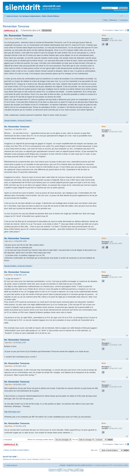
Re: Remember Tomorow (18, 35)
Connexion (124, 20)
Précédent (8, 439)
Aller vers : (94, 450)
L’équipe (62, 465)
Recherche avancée (121, 10)
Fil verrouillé (11, 30)
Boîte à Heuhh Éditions (50, 16)
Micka (10, 129)
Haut (127, 122)
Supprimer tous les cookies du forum (79, 465)
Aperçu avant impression (121, 15)
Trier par (83, 439)
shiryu (10, 39)
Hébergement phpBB (77, 471)
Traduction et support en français (58, 471)
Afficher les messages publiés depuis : (49, 439)
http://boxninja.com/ (12, 412)
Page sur (118, 30)
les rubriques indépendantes (30, 16)
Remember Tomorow (16, 26)
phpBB (59, 469)
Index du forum (12, 16)
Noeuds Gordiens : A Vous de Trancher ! (18, 120)
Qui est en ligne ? (10, 456)
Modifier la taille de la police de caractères (126, 15)
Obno (10, 342)
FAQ (105, 20)
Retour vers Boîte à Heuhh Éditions (17, 450)
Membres (114, 20)
